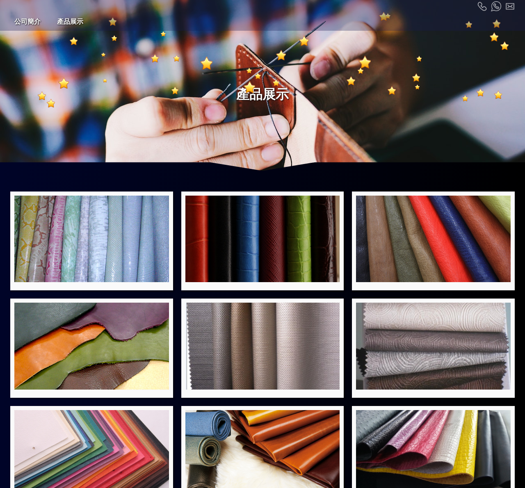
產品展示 (70, 21)
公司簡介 (27, 21)
